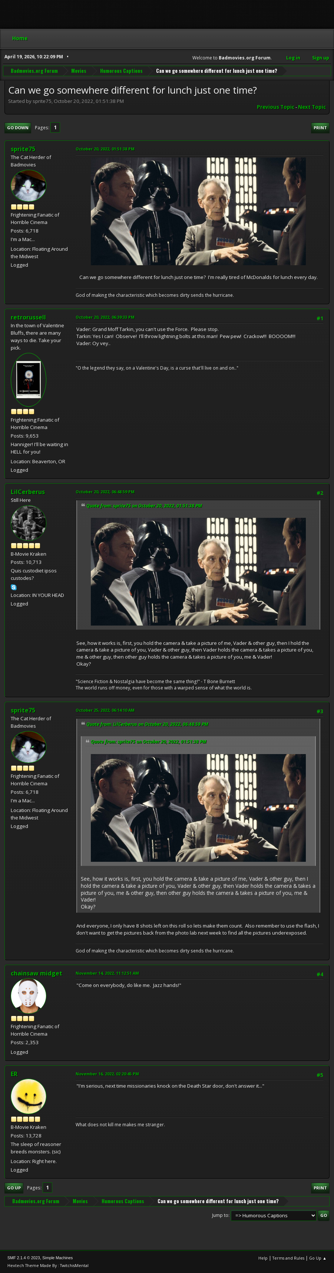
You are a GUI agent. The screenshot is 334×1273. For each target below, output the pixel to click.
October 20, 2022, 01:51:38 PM (105, 149)
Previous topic (275, 107)
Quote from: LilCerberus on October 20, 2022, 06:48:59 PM (147, 724)
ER (14, 1074)
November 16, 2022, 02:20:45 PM (107, 1073)
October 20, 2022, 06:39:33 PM (105, 317)
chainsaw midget (36, 973)
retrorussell (28, 317)
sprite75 (23, 149)
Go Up (14, 1188)
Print (320, 127)
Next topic (312, 107)
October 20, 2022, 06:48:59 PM (105, 491)
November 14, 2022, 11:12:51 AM (107, 973)
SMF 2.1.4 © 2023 (23, 1258)
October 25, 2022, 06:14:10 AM (105, 710)
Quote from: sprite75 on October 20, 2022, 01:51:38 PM (144, 506)
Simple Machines (57, 1258)
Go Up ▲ (318, 1258)
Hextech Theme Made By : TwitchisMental (48, 1265)
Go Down (18, 127)
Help (263, 1258)
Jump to (220, 1215)
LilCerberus (28, 492)
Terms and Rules (288, 1258)
